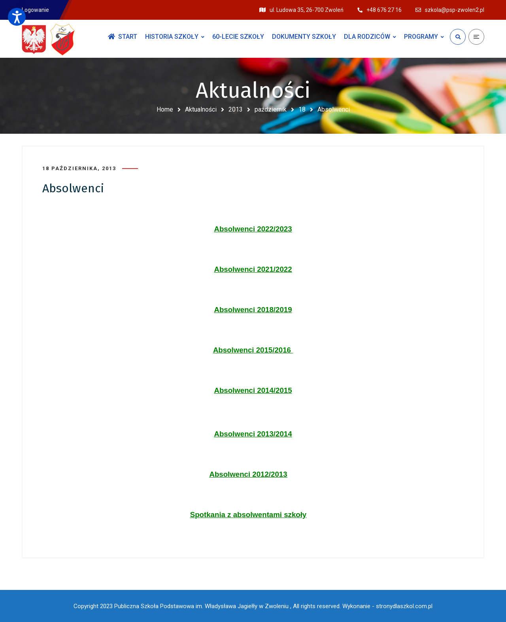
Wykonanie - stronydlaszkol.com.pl (387, 606)
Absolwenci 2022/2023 (253, 229)
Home (165, 109)
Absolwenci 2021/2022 (253, 269)
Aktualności (201, 109)
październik (271, 109)
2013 (235, 109)
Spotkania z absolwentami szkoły (248, 514)
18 (302, 109)
